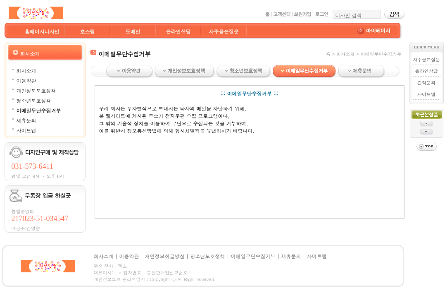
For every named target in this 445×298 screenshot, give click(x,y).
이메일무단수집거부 (39, 110)
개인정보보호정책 (36, 90)
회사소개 (26, 70)
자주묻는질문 (224, 31)
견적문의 (426, 82)
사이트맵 (26, 130)
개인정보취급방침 (165, 256)
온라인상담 (178, 31)
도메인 (133, 31)
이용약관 (26, 80)
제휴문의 (26, 120)
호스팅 (87, 31)
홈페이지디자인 (42, 31)
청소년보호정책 (34, 100)
